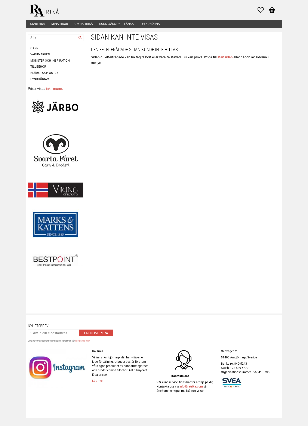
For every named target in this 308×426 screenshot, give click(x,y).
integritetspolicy (82, 339)
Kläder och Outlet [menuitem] (45, 73)
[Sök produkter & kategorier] (55, 37)
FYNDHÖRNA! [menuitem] (39, 79)
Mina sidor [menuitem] (59, 24)
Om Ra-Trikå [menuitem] (83, 24)
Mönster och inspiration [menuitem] (50, 60)
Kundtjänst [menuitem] (108, 24)
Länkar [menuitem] (130, 24)
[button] (263, 10)
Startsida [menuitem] (37, 24)
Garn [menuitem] (34, 48)
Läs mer (97, 379)
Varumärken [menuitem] (40, 54)
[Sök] (80, 37)
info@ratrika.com (191, 385)
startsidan (225, 57)
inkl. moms (54, 88)
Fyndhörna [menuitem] (151, 24)
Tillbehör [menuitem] (38, 66)
